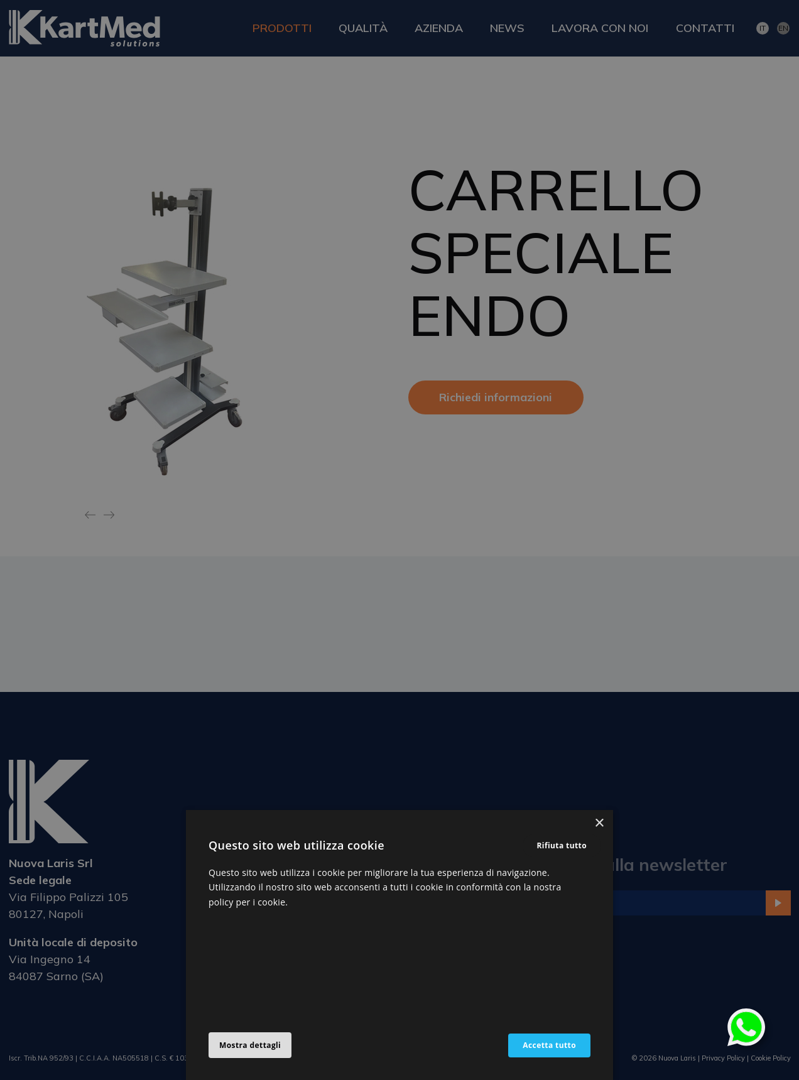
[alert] (399, 540)
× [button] (599, 823)
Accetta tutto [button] (549, 1045)
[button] (250, 1045)
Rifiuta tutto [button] (562, 845)
